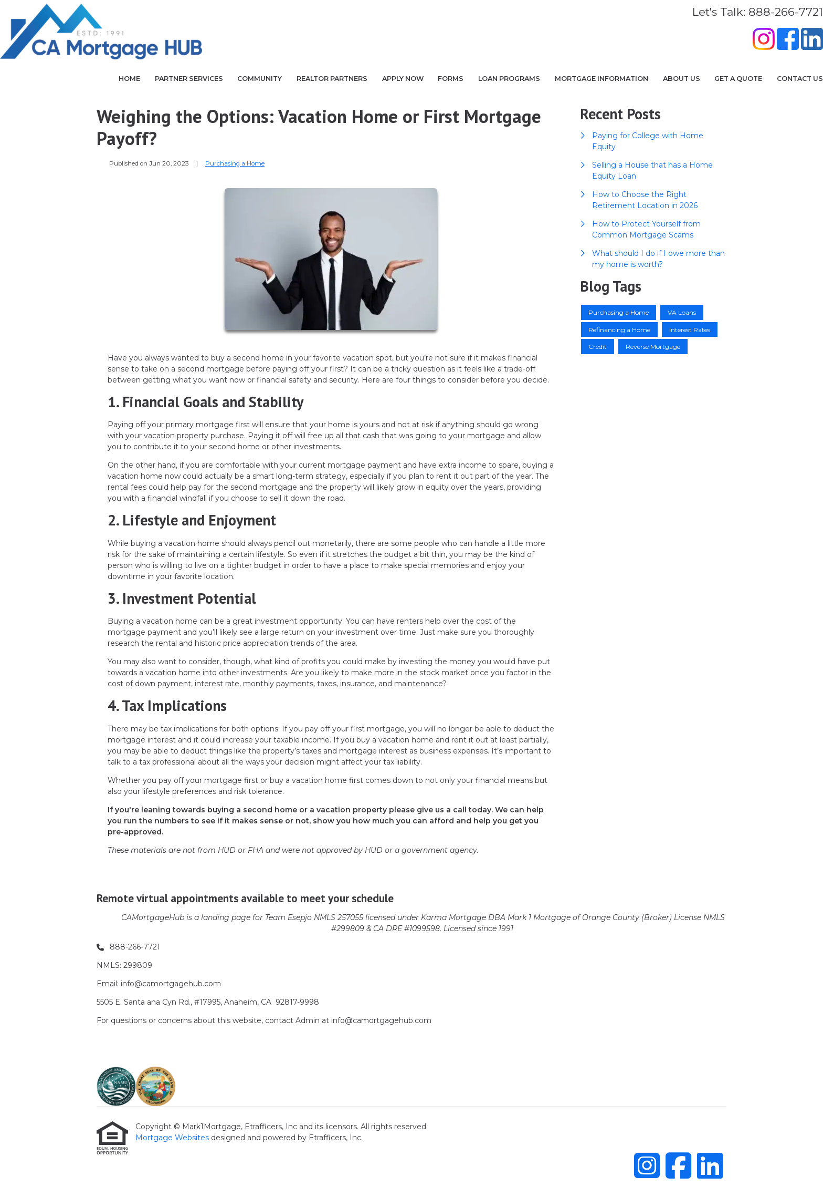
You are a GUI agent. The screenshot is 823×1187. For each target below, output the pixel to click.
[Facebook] (788, 40)
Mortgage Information (601, 78)
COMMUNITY (259, 78)
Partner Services (189, 78)
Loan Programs (509, 78)
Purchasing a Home (235, 163)
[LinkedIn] (812, 40)
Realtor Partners (332, 78)
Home (129, 78)
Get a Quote (738, 78)
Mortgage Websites (173, 1137)
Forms (450, 78)
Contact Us (800, 78)
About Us (681, 78)
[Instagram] (764, 40)
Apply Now (403, 78)
